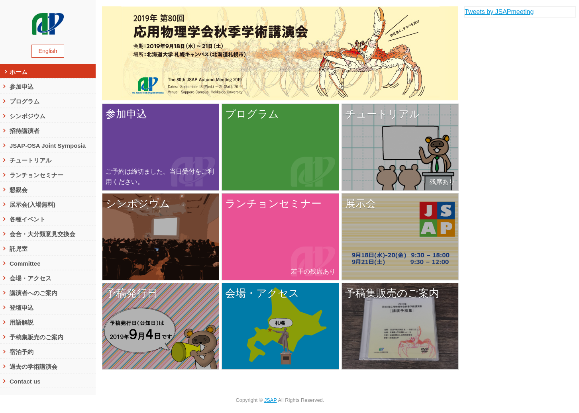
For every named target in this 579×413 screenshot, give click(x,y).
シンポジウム (27, 116)
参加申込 (21, 86)
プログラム (24, 101)
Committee (25, 263)
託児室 (18, 248)
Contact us (25, 381)
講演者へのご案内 (33, 293)
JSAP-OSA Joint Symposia (51, 145)
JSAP (270, 400)
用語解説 (21, 322)
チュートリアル (30, 160)
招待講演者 (24, 130)
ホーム (18, 72)
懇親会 (18, 189)
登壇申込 (21, 307)
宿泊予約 (21, 351)
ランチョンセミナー (36, 175)
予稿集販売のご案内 (36, 337)
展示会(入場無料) (32, 204)
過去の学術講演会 (33, 366)
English (47, 51)
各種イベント (27, 219)
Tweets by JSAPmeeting (499, 11)
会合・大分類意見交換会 (42, 234)
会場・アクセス (30, 278)
